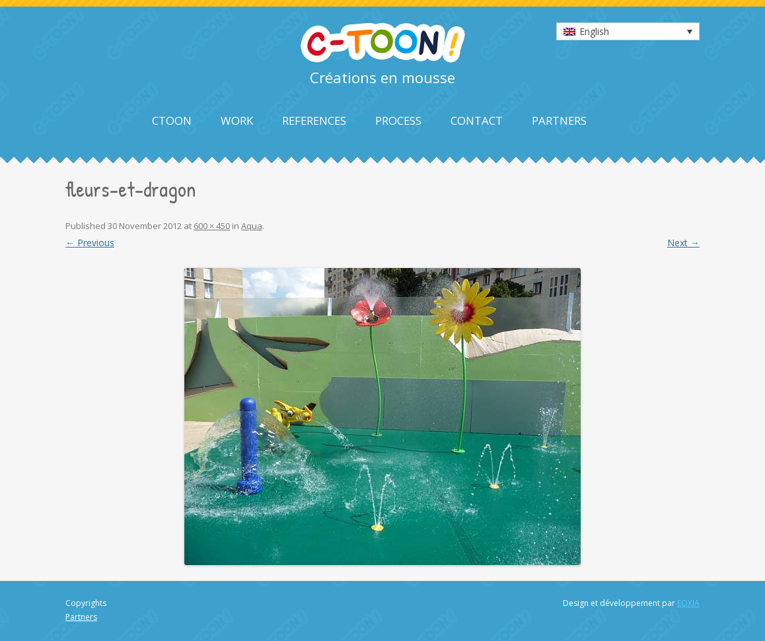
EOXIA (688, 603)
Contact (477, 120)
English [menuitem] (594, 31)
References (314, 120)
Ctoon (172, 120)
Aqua (251, 226)
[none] (628, 31)
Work (237, 120)
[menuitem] (628, 31)
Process (398, 120)
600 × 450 (212, 226)
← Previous (89, 242)
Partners (559, 120)
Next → (683, 242)
